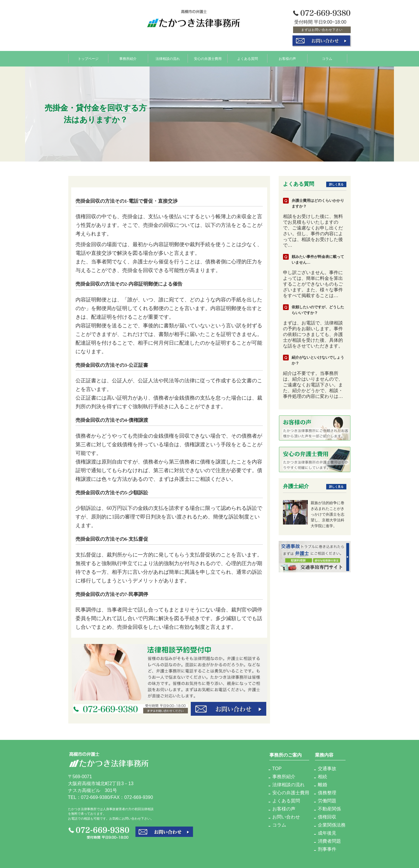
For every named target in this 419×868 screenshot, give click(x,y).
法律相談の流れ (168, 58)
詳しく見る (336, 184)
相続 (322, 776)
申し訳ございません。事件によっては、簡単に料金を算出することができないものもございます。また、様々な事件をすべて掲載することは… (313, 284)
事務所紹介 (128, 58)
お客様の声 (287, 58)
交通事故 (327, 768)
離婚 (322, 784)
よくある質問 (247, 58)
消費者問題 (329, 841)
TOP (277, 768)
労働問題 (327, 800)
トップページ (88, 58)
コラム (327, 58)
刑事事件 (327, 849)
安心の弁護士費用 (208, 58)
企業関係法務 (332, 825)
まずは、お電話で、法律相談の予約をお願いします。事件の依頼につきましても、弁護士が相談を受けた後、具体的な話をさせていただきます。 (313, 334)
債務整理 (327, 792)
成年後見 (327, 833)
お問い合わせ (286, 816)
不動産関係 (329, 808)
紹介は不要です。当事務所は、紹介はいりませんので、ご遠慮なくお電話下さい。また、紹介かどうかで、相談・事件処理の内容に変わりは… (313, 385)
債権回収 (327, 816)
